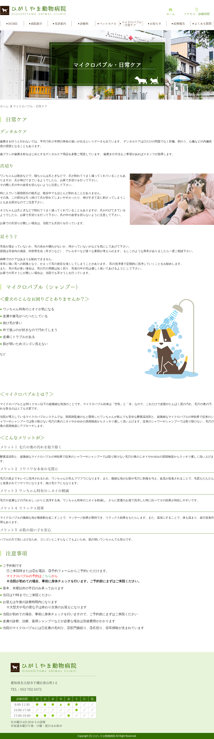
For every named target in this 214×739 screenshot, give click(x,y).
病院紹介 (36, 23)
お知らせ (155, 23)
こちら (46, 576)
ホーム (170, 14)
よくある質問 (203, 23)
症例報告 (179, 23)
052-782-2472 (31, 689)
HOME (12, 23)
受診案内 (60, 23)
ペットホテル (107, 23)
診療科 (84, 23)
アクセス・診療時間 (197, 14)
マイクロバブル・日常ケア (132, 23)
